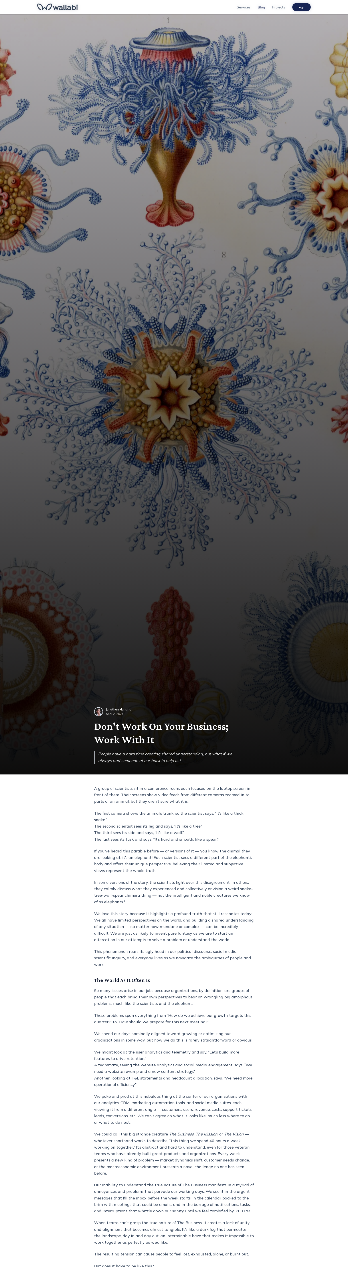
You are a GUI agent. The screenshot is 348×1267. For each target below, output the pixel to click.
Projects (278, 7)
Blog (261, 7)
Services (244, 7)
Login (301, 7)
